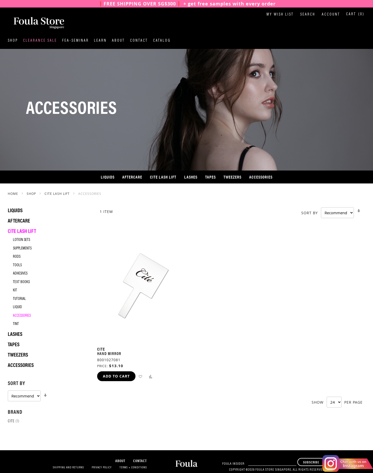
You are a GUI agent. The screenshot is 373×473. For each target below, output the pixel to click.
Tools (17, 265)
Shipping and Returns (68, 467)
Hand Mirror (109, 353)
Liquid (17, 307)
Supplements (22, 248)
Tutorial (19, 299)
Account (331, 15)
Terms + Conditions (133, 467)
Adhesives (20, 274)
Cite (13, 421)
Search (307, 15)
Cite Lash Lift (58, 193)
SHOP (32, 193)
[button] (140, 376)
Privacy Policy (102, 467)
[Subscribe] (311, 462)
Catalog (162, 41)
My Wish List (280, 15)
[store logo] (34, 23)
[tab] (47, 390)
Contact (139, 41)
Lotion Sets (21, 240)
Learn (100, 41)
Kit (15, 290)
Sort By (309, 212)
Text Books (21, 282)
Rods (16, 257)
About (118, 41)
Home (13, 193)
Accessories (22, 316)
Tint (16, 324)
